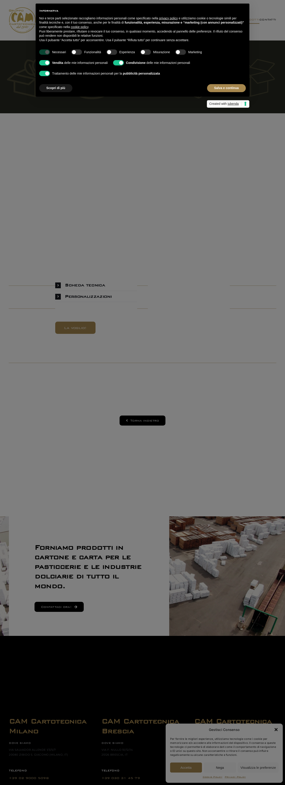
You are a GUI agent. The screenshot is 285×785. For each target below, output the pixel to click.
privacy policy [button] (168, 18)
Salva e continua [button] (226, 88)
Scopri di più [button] (55, 88)
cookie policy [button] (79, 27)
